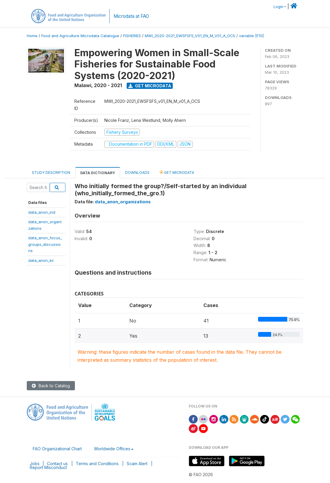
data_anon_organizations (123, 201)
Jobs (35, 463)
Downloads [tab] (137, 172)
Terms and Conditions (97, 463)
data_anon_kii (41, 260)
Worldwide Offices (112, 448)
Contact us (57, 463)
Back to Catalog (51, 385)
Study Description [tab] (51, 172)
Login (278, 6)
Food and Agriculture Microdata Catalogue (80, 36)
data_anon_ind (41, 212)
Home (32, 36)
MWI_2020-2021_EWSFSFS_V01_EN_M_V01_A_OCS (190, 36)
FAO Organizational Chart (57, 448)
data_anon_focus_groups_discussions (45, 244)
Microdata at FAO (131, 16)
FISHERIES (132, 36)
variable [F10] (251, 36)
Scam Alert (137, 463)
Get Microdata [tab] (177, 172)
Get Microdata (149, 85)
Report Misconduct (48, 467)
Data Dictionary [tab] (97, 173)
